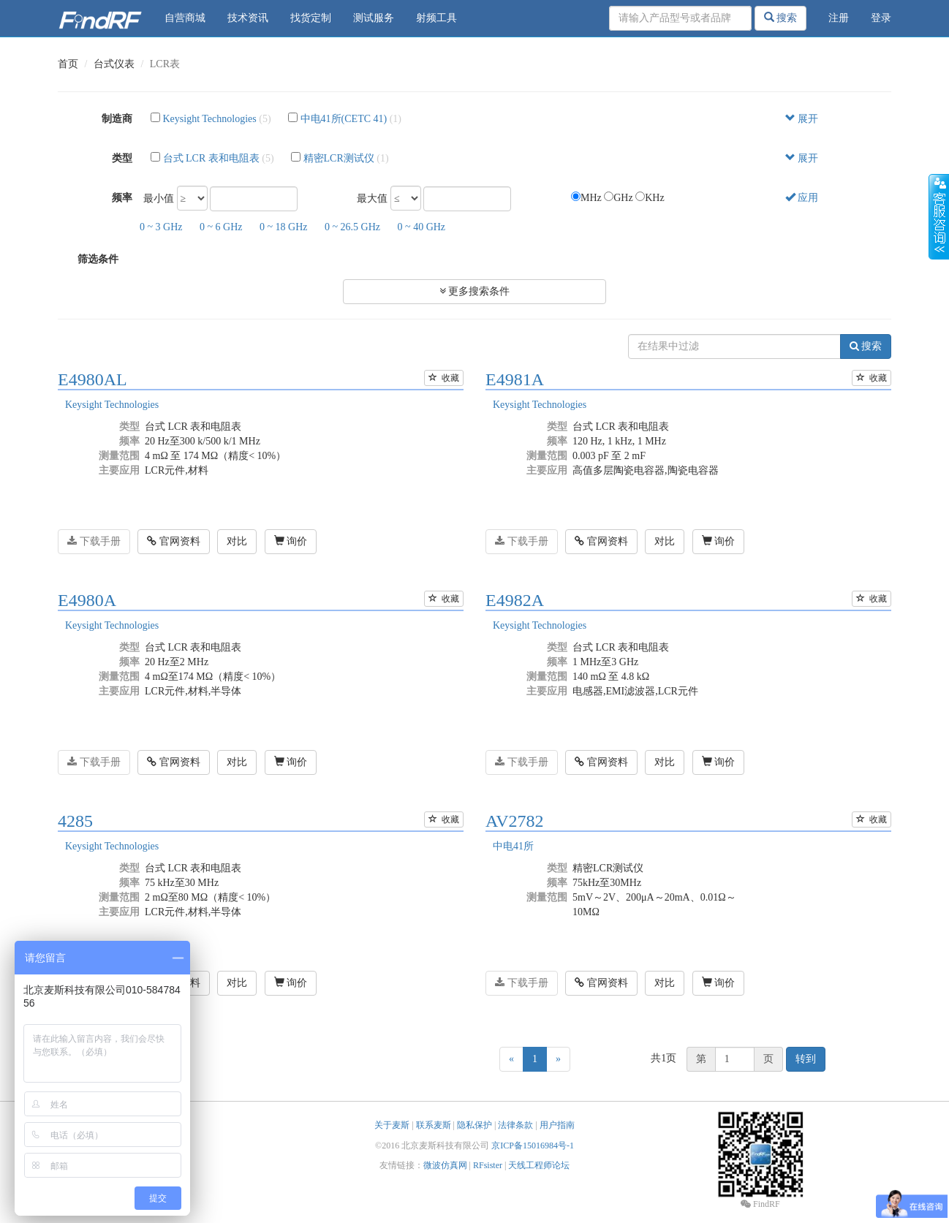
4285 (75, 820)
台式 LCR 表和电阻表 (211, 158)
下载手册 (94, 541)
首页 (68, 63)
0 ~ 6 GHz (221, 226)
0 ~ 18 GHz (284, 226)
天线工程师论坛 (539, 1165)
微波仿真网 (445, 1165)
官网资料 (173, 541)
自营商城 (185, 17)
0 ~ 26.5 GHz (352, 226)
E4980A (87, 600)
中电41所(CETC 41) (343, 118)
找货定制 (310, 17)
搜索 (781, 17)
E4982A (514, 600)
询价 (291, 541)
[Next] (558, 1059)
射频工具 (436, 17)
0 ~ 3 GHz (161, 226)
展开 (802, 118)
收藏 (443, 378)
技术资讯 (247, 17)
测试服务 (373, 17)
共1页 (663, 1058)
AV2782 (514, 820)
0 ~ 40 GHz (422, 226)
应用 (802, 197)
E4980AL (92, 379)
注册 (838, 17)
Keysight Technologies (210, 118)
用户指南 (557, 1125)
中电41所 (513, 846)
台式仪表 (114, 63)
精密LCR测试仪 (338, 158)
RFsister (487, 1165)
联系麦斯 (433, 1125)
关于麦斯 (391, 1125)
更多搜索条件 (474, 291)
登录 (881, 17)
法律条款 (515, 1125)
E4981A (514, 379)
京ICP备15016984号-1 (532, 1145)
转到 (805, 1058)
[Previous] (511, 1059)
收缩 (939, 217)
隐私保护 (474, 1125)
